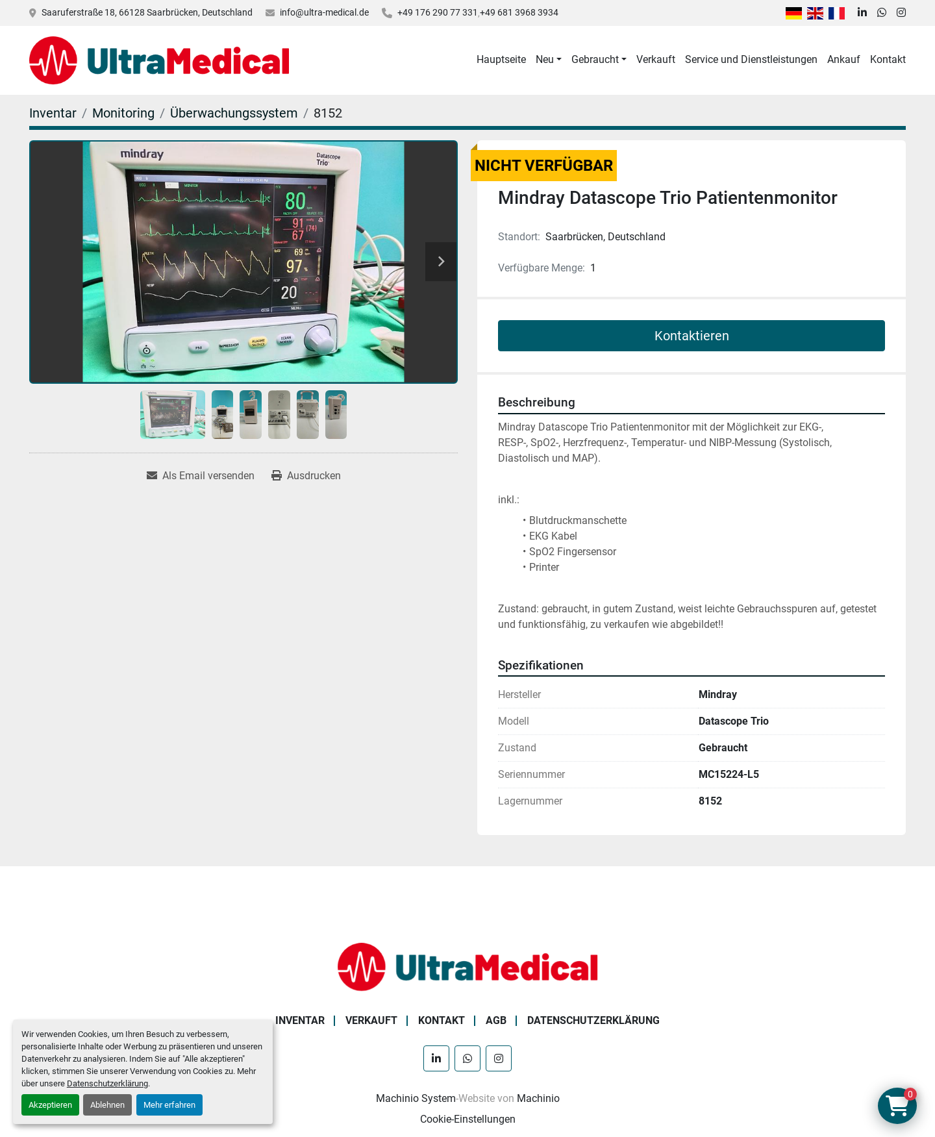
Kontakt (888, 59)
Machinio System (416, 1098)
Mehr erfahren (169, 1105)
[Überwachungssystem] (234, 113)
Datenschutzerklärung (107, 1083)
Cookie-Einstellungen (468, 1119)
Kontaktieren (691, 336)
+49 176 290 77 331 (437, 12)
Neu (545, 59)
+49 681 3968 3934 (519, 12)
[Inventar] (53, 113)
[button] (549, 60)
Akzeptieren (50, 1105)
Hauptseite (501, 59)
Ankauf (843, 59)
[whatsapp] (881, 13)
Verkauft (655, 59)
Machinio (538, 1098)
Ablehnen (107, 1105)
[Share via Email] (200, 476)
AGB (496, 1020)
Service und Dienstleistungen (751, 59)
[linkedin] (862, 13)
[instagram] (901, 13)
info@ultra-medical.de (324, 12)
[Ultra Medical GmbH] (467, 966)
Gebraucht (595, 59)
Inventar (300, 1020)
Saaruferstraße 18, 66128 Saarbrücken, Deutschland (147, 12)
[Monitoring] (123, 113)
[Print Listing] (306, 476)
